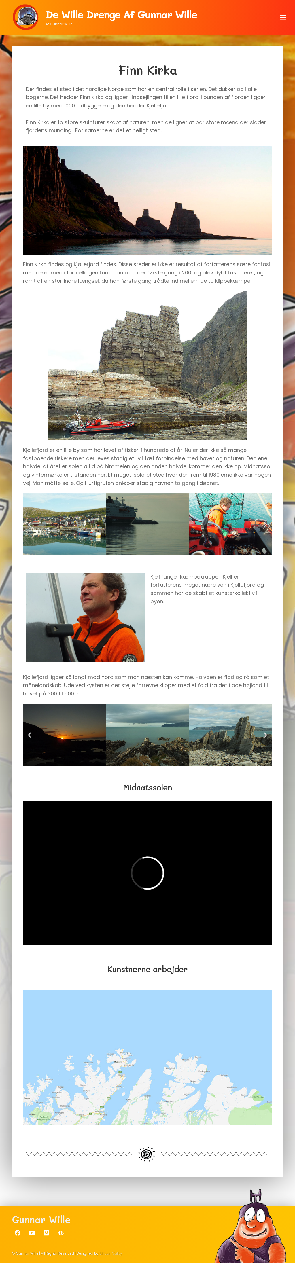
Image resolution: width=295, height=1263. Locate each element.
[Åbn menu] (283, 17)
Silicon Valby (110, 1253)
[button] (29, 524)
